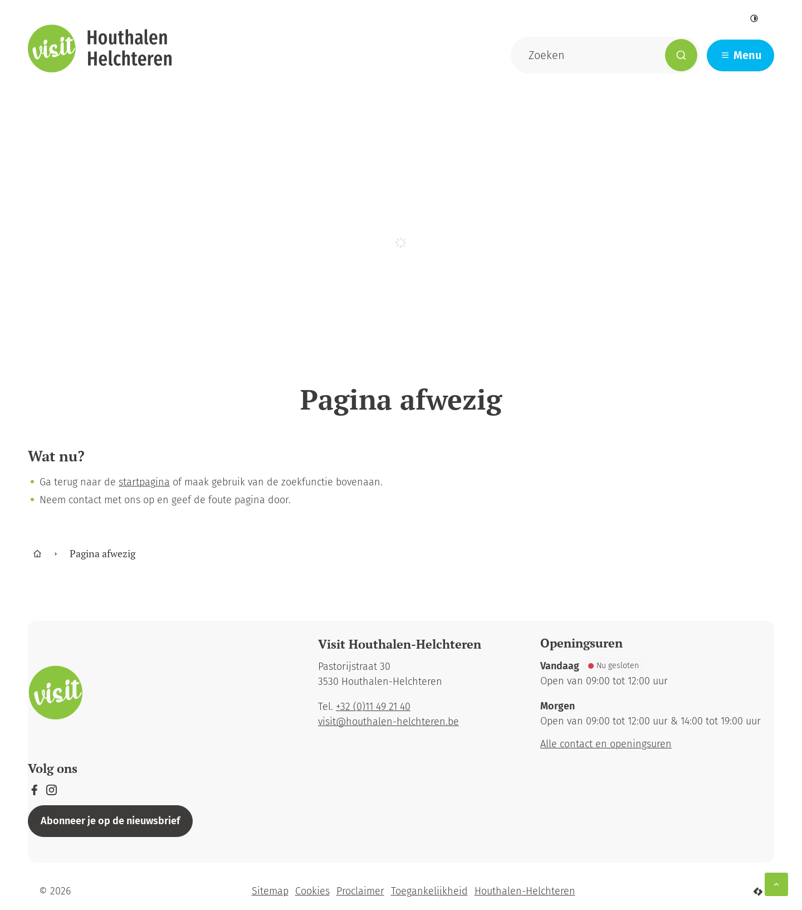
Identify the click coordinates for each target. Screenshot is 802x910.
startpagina (144, 482)
